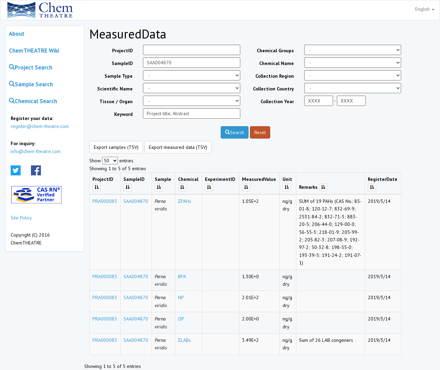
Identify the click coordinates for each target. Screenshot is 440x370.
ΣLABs (184, 340)
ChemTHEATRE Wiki (34, 50)
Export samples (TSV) (116, 147)
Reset (260, 132)
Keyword (123, 114)
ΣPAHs (184, 201)
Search (234, 132)
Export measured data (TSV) (178, 147)
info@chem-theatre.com (35, 151)
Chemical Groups (275, 50)
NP (181, 297)
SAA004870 (135, 201)
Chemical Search (33, 101)
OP (181, 319)
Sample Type (118, 76)
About (16, 33)
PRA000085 (104, 201)
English (424, 9)
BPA (182, 276)
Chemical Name (276, 63)
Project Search (30, 67)
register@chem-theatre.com (40, 126)
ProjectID (122, 50)
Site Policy (21, 218)
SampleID (122, 63)
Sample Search (31, 84)
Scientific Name (115, 89)
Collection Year (277, 101)
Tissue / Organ (116, 101)
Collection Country (273, 89)
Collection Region (274, 76)
